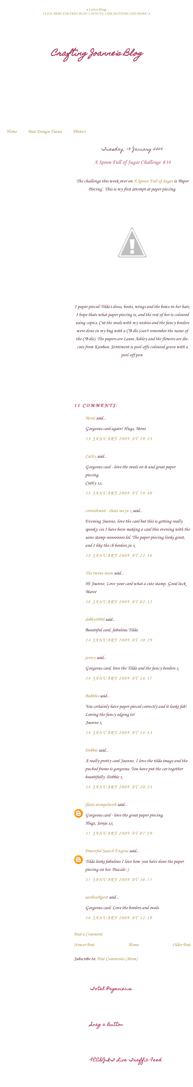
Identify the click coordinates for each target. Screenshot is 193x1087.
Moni (90, 418)
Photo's (79, 131)
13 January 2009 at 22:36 (118, 555)
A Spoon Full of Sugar (153, 181)
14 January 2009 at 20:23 (118, 787)
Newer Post (84, 945)
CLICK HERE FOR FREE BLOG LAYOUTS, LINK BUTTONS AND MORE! (95, 13)
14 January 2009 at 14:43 (118, 732)
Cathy (90, 456)
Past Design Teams (45, 131)
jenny (90, 658)
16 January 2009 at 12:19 (118, 918)
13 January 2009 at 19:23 (118, 439)
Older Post (181, 945)
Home (11, 131)
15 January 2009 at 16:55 (118, 879)
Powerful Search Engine (106, 851)
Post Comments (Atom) (117, 959)
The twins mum (99, 573)
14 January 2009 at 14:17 (118, 678)
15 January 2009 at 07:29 (118, 833)
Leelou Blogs (98, 9)
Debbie (91, 750)
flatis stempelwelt (100, 804)
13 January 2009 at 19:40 (118, 493)
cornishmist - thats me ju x (108, 511)
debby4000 (94, 619)
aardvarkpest (96, 897)
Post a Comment (88, 934)
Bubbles (92, 696)
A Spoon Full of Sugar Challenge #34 (132, 162)
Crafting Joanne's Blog (96, 54)
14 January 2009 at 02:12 (118, 602)
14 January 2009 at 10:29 (118, 640)
